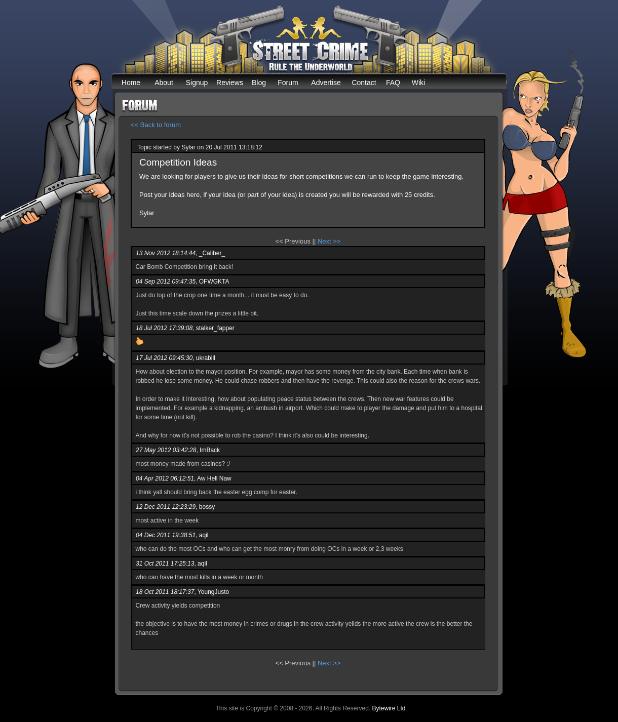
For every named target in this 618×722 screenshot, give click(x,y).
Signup (197, 82)
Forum (288, 82)
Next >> (329, 241)
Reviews (229, 82)
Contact (364, 82)
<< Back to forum (156, 125)
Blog (259, 82)
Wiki (418, 82)
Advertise (325, 82)
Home (131, 82)
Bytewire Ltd (388, 708)
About (163, 82)
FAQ (393, 82)
